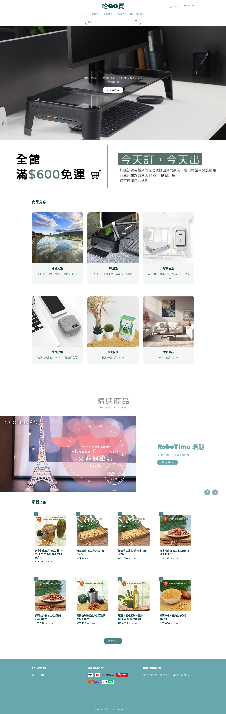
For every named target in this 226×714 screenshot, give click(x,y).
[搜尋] (136, 22)
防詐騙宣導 (121, 14)
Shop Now (167, 462)
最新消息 (108, 14)
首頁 (84, 14)
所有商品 (94, 14)
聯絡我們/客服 (137, 14)
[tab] (111, 490)
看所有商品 (113, 90)
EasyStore (126, 709)
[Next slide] (215, 492)
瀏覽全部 (113, 641)
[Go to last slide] (207, 492)
